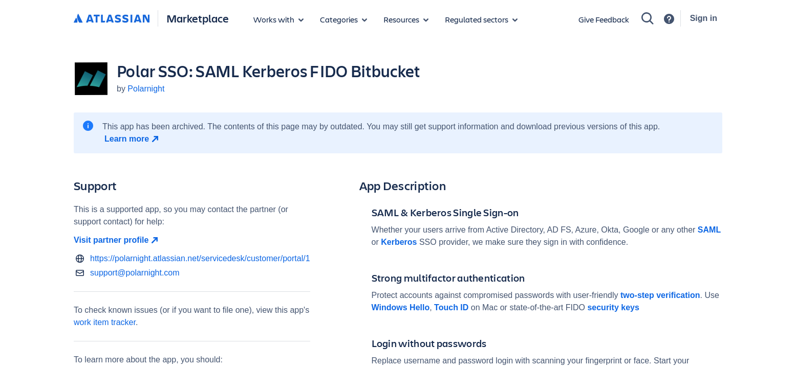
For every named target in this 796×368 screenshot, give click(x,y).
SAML (709, 229)
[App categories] (343, 19)
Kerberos (399, 242)
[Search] (647, 18)
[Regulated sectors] (481, 19)
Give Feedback (603, 19)
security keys (613, 307)
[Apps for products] (278, 19)
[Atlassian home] (111, 19)
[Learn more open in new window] (132, 139)
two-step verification (660, 295)
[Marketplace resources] (406, 19)
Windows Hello (401, 307)
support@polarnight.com (135, 272)
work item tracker (105, 322)
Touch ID (451, 307)
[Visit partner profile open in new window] (192, 240)
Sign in (703, 18)
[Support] (669, 19)
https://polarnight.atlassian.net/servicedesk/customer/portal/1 (200, 258)
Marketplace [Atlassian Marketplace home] (197, 18)
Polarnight (145, 88)
